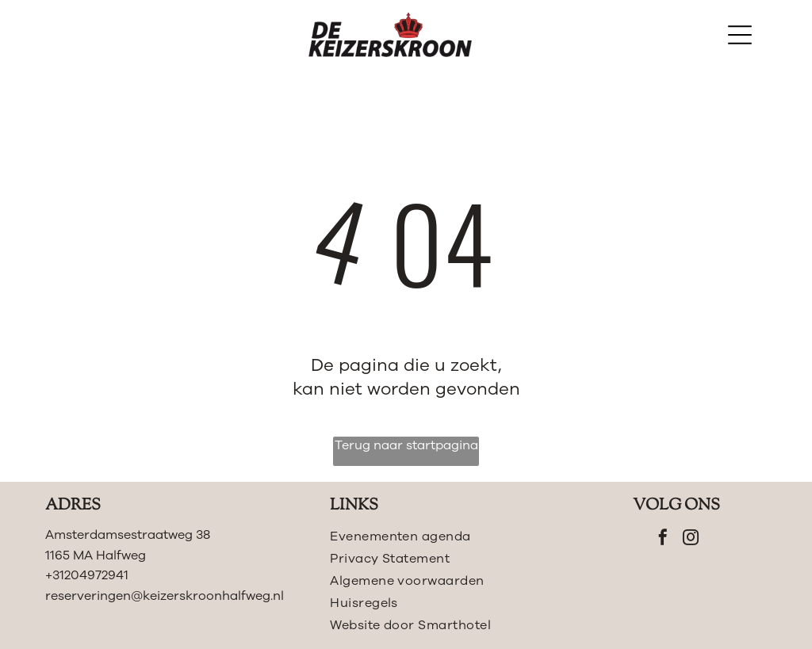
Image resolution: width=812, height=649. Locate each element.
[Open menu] (740, 35)
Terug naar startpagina (406, 445)
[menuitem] (442, 536)
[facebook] (663, 539)
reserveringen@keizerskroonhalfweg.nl (164, 596)
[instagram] (691, 539)
